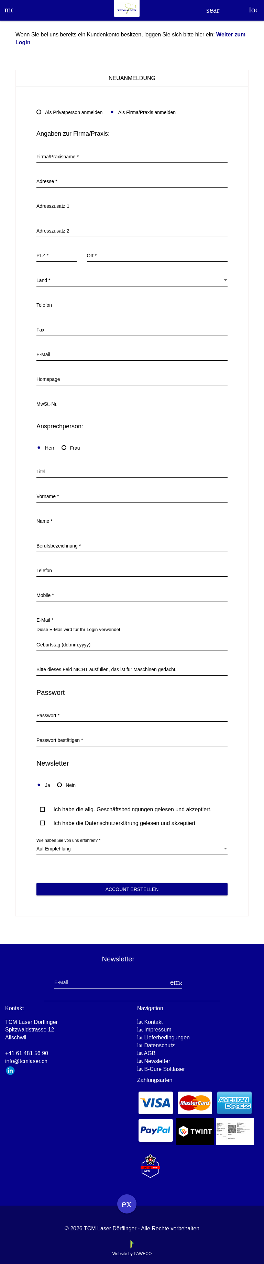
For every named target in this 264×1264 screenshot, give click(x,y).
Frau (71, 448)
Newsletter (157, 1061)
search (213, 9)
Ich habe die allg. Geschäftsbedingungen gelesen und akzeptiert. (132, 809)
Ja (43, 785)
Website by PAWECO (132, 1253)
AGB (150, 1053)
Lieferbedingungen (167, 1037)
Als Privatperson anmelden (69, 112)
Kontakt (153, 1022)
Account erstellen (132, 889)
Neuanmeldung (132, 78)
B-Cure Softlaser (164, 1069)
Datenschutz (159, 1045)
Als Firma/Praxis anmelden (143, 112)
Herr (45, 448)
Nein (66, 785)
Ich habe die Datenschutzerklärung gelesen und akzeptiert (124, 823)
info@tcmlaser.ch (26, 1061)
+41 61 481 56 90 (26, 1053)
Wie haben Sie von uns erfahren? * (68, 840)
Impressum (157, 1029)
